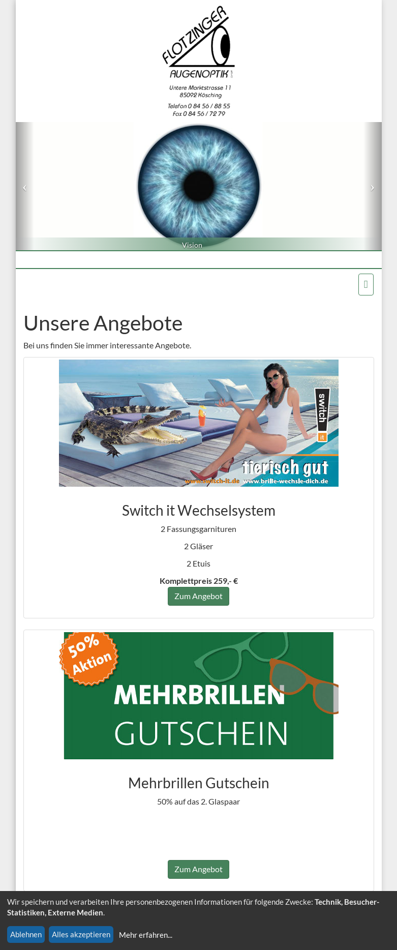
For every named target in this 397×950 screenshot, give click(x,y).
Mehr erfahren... (145, 934)
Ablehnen (26, 934)
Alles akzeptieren (81, 934)
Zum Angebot (198, 596)
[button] (25, 186)
